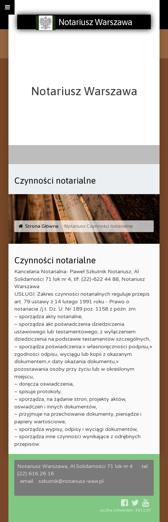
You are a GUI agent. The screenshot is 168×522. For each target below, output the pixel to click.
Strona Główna (41, 226)
